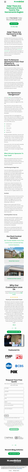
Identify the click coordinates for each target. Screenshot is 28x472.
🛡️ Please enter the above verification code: (12, 417)
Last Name (6, 391)
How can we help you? (8, 408)
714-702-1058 (14, 26)
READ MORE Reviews (14, 331)
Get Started (14, 23)
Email (6, 398)
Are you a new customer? (9, 405)
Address (6, 401)
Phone (6, 395)
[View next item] (15, 328)
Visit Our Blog (14, 453)
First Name (6, 388)
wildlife (9, 97)
